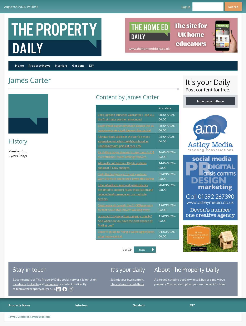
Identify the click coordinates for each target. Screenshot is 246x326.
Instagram (51, 284)
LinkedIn (33, 284)
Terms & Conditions (18, 316)
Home (19, 65)
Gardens (78, 65)
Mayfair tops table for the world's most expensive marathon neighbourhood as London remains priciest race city (124, 141)
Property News (39, 65)
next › (142, 249)
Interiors (61, 65)
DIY (91, 65)
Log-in (186, 6)
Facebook (19, 284)
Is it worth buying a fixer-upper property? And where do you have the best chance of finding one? (125, 220)
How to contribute (210, 101)
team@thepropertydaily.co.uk (35, 288)
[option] (181, 35)
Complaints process (40, 316)
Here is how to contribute (127, 284)
